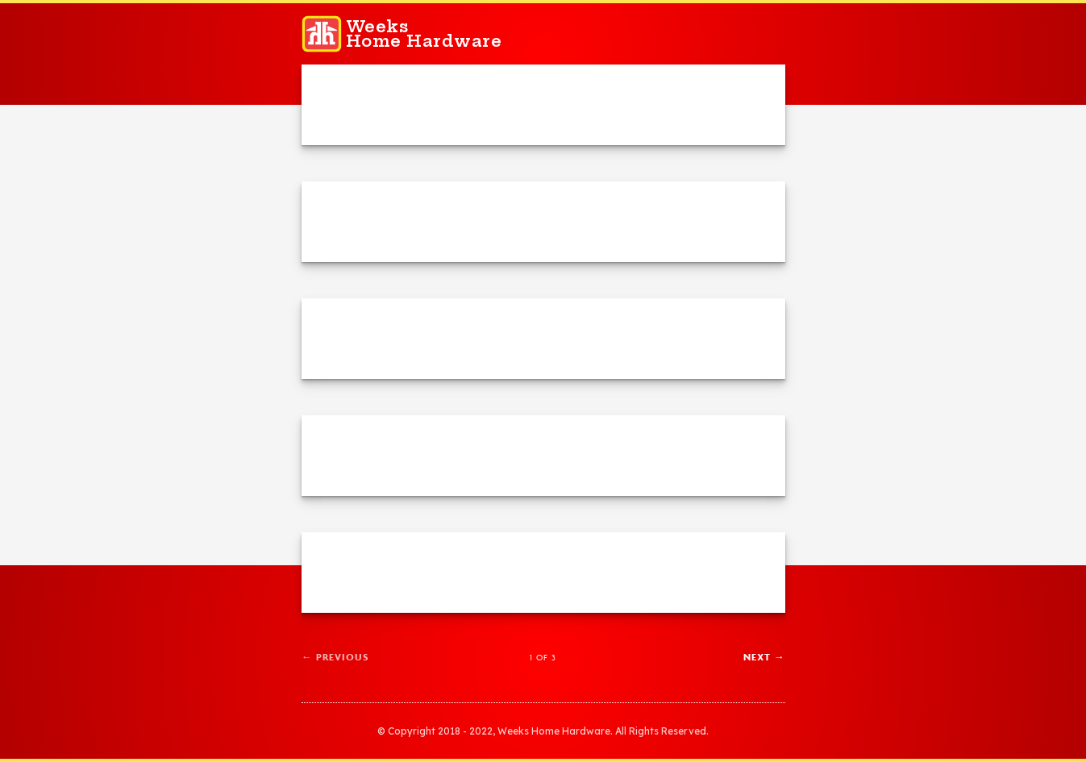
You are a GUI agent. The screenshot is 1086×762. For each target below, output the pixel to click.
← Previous (335, 657)
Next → (764, 657)
